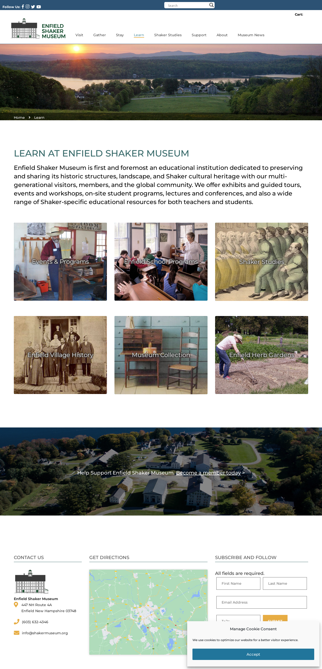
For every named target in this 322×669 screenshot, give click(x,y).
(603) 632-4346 (35, 622)
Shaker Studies (168, 35)
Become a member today (208, 473)
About (222, 35)
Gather (99, 35)
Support (199, 35)
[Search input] (187, 5)
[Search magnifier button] (212, 5)
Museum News (251, 35)
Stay (120, 35)
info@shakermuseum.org (45, 633)
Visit (79, 35)
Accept (253, 654)
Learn (139, 35)
